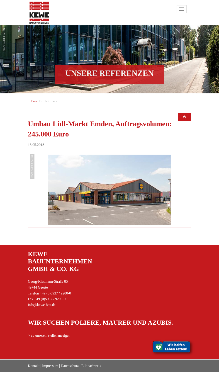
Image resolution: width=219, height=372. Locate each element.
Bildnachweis (91, 366)
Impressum (50, 366)
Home (34, 101)
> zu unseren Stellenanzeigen (49, 335)
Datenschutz (70, 366)
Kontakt (34, 366)
